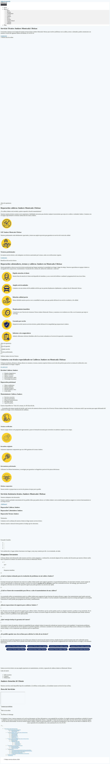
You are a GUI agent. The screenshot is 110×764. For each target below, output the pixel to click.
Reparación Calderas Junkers (15, 746)
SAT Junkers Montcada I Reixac (15, 730)
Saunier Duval (10, 20)
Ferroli (9, 15)
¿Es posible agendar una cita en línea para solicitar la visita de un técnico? (20, 753)
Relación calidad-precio (14, 735)
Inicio (5, 7)
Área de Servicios (10, 755)
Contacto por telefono (6, 706)
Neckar (9, 19)
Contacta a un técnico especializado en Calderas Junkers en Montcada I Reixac (18, 738)
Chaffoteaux (10, 13)
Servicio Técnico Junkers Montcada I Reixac (11, 728)
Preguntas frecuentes (11, 749)
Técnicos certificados (17, 742)
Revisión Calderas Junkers (15, 739)
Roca (8, 18)
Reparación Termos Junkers (15, 748)
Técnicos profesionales (14, 731)
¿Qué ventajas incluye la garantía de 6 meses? (17, 752)
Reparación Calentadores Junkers (16, 747)
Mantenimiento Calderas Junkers (15, 741)
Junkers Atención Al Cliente (12, 754)
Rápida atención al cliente (15, 733)
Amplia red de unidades (14, 734)
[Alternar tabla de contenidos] (2, 726)
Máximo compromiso (17, 744)
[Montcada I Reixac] (13, 698)
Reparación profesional (14, 740)
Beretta (9, 12)
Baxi (8, 10)
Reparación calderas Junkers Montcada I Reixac (14, 729)
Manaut (9, 23)
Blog (5, 25)
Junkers (9, 16)
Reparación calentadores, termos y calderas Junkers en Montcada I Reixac (17, 732)
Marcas (6, 9)
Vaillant (9, 22)
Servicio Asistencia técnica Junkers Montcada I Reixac (15, 745)
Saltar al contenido (5, 1)
